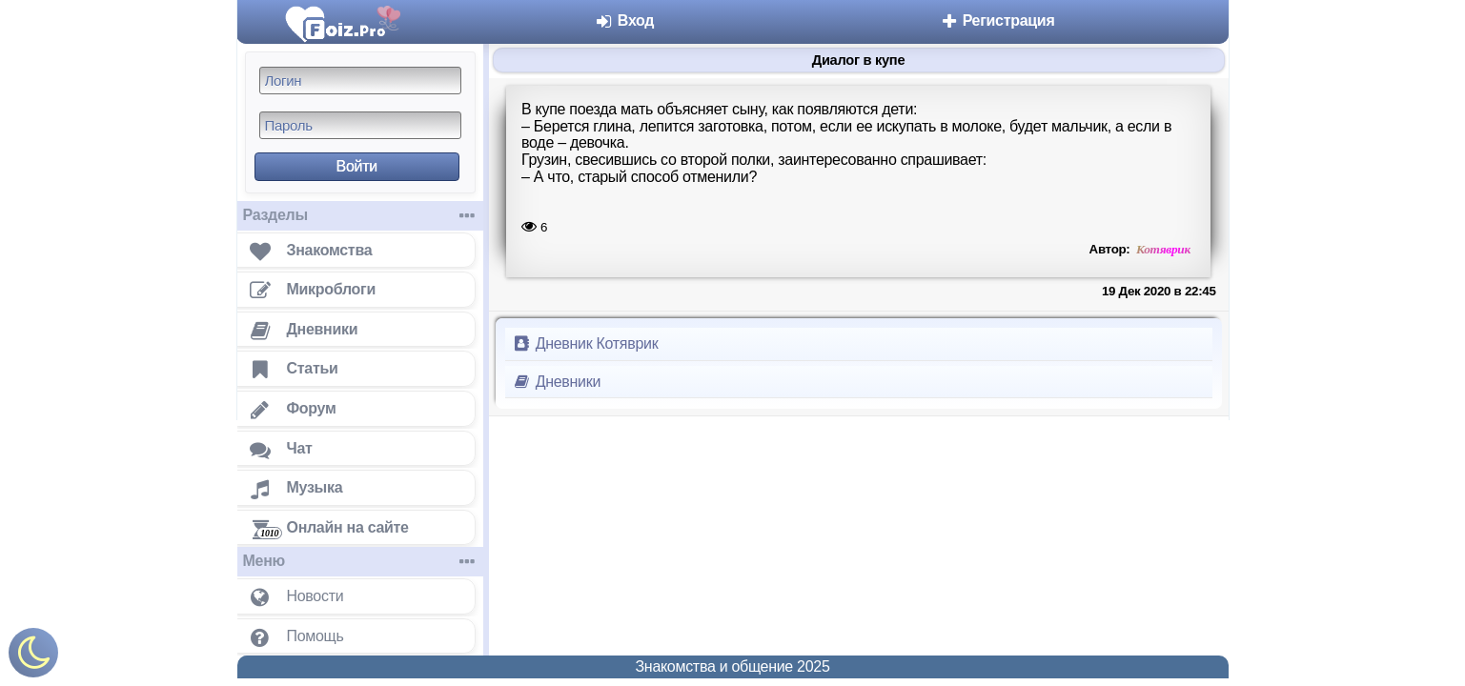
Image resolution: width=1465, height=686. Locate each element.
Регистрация (997, 20)
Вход (625, 20)
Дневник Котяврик (586, 343)
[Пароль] (360, 125)
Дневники (557, 381)
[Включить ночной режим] (33, 657)
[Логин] (360, 80)
